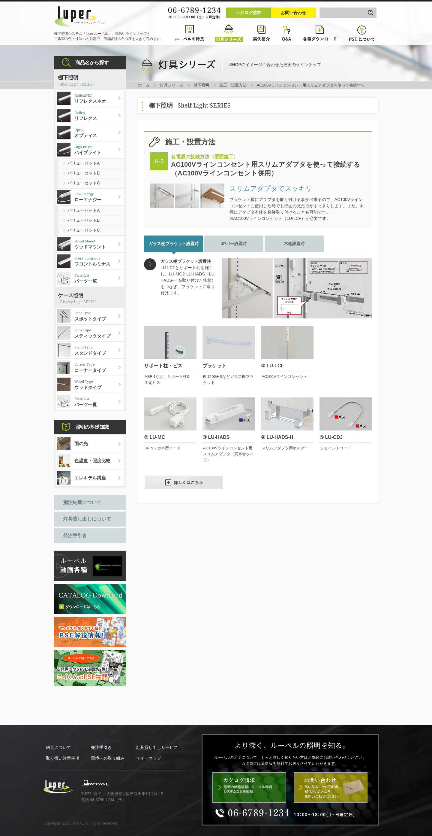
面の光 (81, 443)
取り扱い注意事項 (63, 758)
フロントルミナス (99, 261)
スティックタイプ (99, 333)
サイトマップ (148, 758)
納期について (58, 747)
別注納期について (82, 502)
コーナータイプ (99, 367)
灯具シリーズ (229, 33)
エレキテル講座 (90, 477)
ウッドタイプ (99, 384)
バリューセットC (84, 183)
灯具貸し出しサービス (157, 747)
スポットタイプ (99, 316)
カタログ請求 (248, 12)
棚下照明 (201, 85)
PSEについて (362, 33)
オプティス (99, 132)
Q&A (287, 33)
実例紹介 (262, 33)
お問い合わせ (293, 12)
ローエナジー (99, 197)
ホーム (144, 85)
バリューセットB (84, 173)
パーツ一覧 (99, 278)
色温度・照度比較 (92, 460)
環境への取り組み (107, 758)
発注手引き (75, 535)
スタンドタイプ (99, 350)
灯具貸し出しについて (87, 518)
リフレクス (99, 115)
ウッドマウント (99, 244)
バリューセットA (84, 163)
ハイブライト (99, 149)
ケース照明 (90, 299)
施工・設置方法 (233, 85)
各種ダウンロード (320, 33)
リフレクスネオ (99, 98)
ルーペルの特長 (189, 33)
